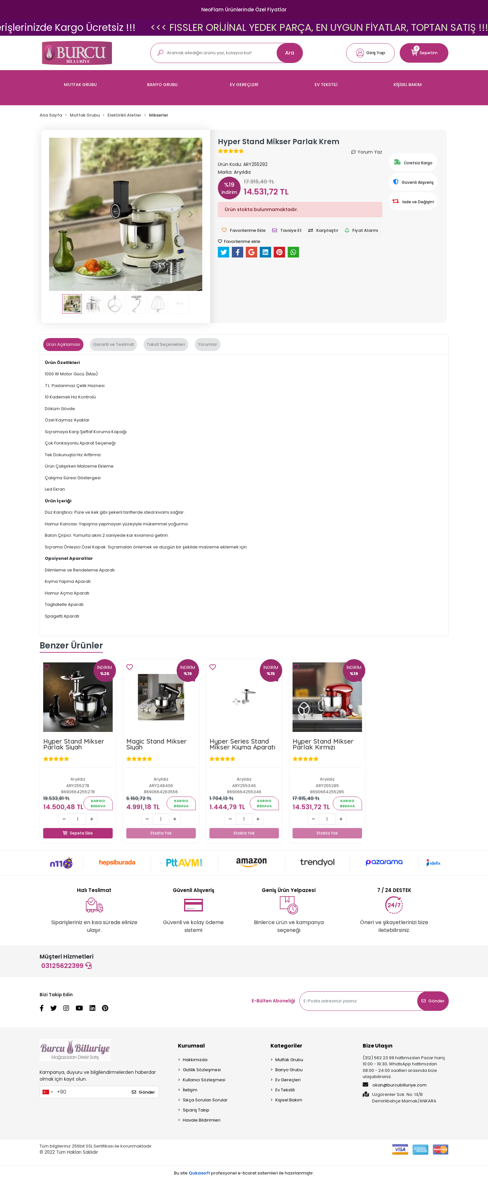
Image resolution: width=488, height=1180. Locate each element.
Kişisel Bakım (288, 1100)
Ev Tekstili (285, 1090)
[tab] (63, 344)
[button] (370, 53)
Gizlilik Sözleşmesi (202, 1070)
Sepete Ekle (78, 825)
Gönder (432, 1001)
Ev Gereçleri (288, 1080)
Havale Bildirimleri (201, 1120)
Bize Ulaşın (378, 1045)
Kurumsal (191, 1045)
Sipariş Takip (196, 1110)
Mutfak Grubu (289, 1060)
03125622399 (66, 965)
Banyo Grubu (289, 1070)
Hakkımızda (195, 1060)
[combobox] (47, 1092)
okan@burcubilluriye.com (395, 1085)
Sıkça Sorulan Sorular (205, 1100)
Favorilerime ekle (239, 241)
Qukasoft (199, 1173)
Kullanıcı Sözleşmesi (204, 1080)
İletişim (190, 1090)
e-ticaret (247, 1173)
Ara (289, 52)
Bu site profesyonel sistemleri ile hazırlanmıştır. (244, 1173)
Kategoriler (286, 1045)
